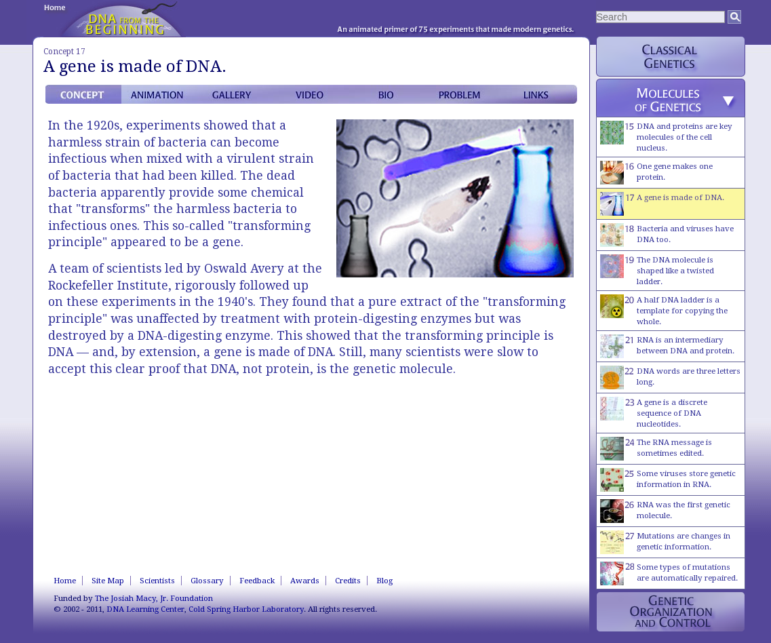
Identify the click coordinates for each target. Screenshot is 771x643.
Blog (384, 580)
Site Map (108, 580)
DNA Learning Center (145, 609)
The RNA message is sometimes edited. (656, 449)
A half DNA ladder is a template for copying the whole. (664, 310)
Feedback (257, 580)
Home (65, 580)
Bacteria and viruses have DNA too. (667, 235)
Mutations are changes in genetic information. (665, 542)
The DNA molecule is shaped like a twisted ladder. (657, 270)
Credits (348, 580)
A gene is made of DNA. (662, 204)
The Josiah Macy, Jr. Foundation (154, 598)
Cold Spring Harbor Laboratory (246, 609)
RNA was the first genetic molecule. (665, 511)
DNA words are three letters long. (670, 377)
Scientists (157, 580)
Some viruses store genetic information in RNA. (668, 480)
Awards (304, 580)
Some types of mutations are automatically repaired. (669, 573)
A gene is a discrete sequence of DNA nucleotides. (653, 413)
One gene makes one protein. (656, 172)
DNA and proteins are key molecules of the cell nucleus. (666, 137)
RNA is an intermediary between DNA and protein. (667, 346)
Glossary (207, 580)
